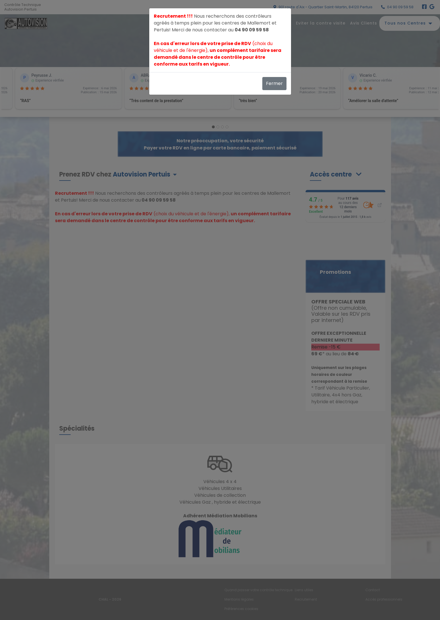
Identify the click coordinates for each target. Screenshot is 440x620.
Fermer (274, 83)
